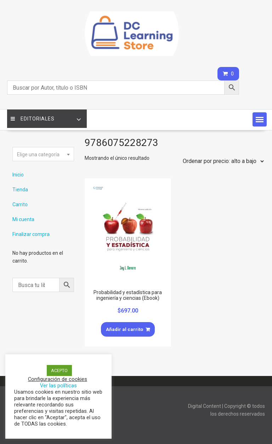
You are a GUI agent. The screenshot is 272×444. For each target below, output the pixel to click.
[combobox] (43, 154)
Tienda (20, 189)
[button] (260, 119)
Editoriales (33, 119)
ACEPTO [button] (59, 370)
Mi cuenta (23, 219)
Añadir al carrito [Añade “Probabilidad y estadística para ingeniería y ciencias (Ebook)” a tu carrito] (124, 329)
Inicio (18, 175)
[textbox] (43, 154)
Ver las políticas (58, 385)
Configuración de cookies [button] (57, 379)
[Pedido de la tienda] (221, 161)
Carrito (20, 204)
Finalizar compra (31, 234)
